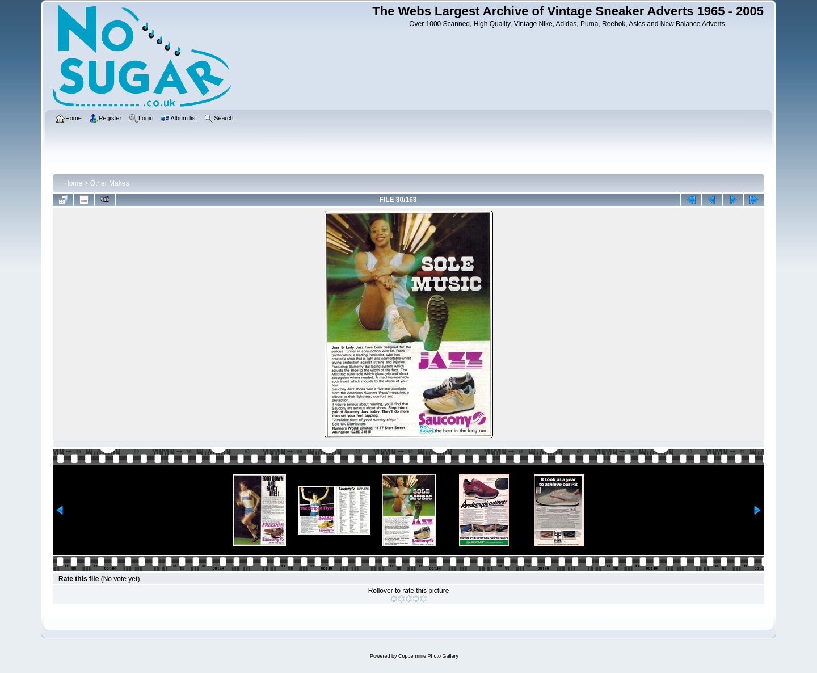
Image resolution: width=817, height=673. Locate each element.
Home (73, 183)
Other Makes (109, 183)
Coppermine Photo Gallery (428, 656)
